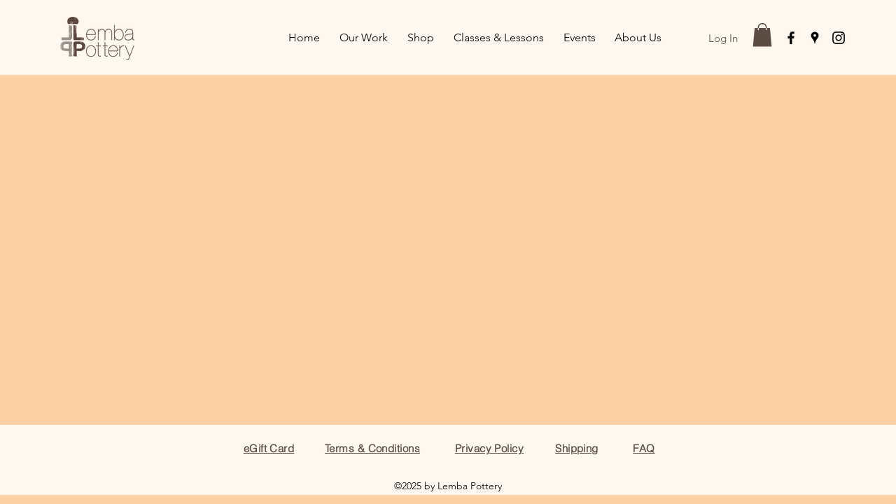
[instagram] (838, 37)
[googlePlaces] (814, 37)
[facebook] (791, 37)
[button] (762, 34)
